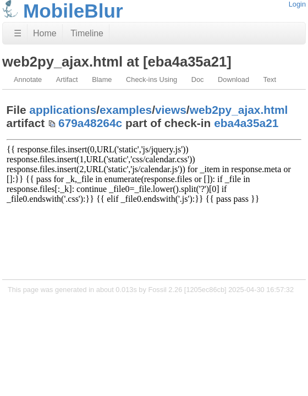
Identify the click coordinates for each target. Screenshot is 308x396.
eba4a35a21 (246, 123)
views (170, 109)
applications (62, 109)
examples (126, 109)
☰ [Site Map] (17, 33)
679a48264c (90, 123)
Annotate (28, 79)
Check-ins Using (151, 79)
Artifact (67, 79)
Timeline (86, 33)
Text (269, 79)
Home (45, 33)
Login (297, 4)
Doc (197, 79)
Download (233, 79)
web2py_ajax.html (239, 109)
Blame (102, 79)
